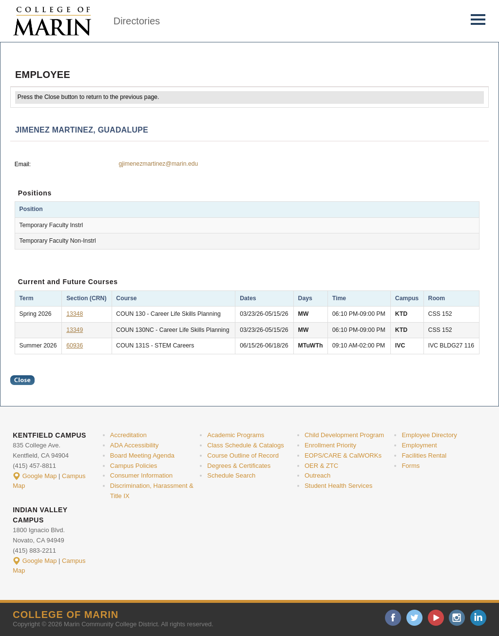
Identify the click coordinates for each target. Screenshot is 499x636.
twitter (414, 618)
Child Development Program (344, 435)
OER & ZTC (321, 465)
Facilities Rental (424, 455)
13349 (74, 330)
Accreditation (128, 435)
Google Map (39, 476)
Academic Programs (235, 435)
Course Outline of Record (243, 455)
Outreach (317, 475)
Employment (419, 445)
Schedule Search (231, 475)
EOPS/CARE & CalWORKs (343, 455)
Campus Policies (133, 465)
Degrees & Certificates (238, 465)
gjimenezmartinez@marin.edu (158, 163)
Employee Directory (429, 435)
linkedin (478, 618)
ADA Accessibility (134, 445)
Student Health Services (338, 485)
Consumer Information (141, 475)
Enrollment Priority (330, 445)
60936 (74, 345)
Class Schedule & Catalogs (245, 445)
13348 (74, 313)
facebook (393, 618)
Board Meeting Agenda (142, 455)
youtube (436, 618)
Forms (411, 465)
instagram (457, 618)
